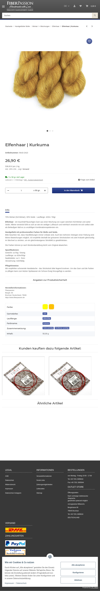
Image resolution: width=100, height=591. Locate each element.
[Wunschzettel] (80, 6)
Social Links (40, 480)
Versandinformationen (44, 476)
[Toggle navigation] (3, 5)
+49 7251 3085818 (76, 479)
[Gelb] (45, 306)
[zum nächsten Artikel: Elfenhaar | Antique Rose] (92, 26)
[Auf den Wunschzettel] (89, 41)
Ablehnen (76, 580)
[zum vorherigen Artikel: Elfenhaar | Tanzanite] (86, 26)
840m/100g (46, 318)
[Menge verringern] (8, 190)
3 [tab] (52, 131)
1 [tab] (47, 131)
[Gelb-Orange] (51, 306)
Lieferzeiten (40, 489)
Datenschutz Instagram (13, 493)
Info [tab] (7, 210)
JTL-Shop (94, 588)
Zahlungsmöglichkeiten (44, 484)
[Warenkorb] (91, 6)
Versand (25, 169)
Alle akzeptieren (76, 565)
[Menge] (21, 190)
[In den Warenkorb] (7, 34)
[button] (74, 6)
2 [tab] (50, 131)
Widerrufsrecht (10, 484)
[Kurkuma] (46, 323)
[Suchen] (47, 15)
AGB (6, 476)
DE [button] (65, 6)
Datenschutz (9, 480)
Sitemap (39, 493)
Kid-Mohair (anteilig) (62, 328)
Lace (44, 313)
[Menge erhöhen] (45, 190)
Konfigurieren (76, 573)
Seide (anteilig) (48, 328)
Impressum (9, 489)
